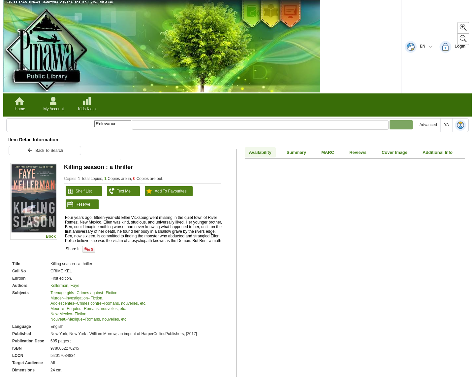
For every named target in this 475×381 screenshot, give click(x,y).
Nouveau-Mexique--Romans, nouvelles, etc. (88, 319)
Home (20, 109)
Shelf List (79, 191)
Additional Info (438, 152)
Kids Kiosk (87, 109)
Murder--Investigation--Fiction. (76, 298)
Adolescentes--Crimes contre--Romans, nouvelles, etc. (98, 303)
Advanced (428, 124)
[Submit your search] (401, 124)
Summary (296, 152)
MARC (327, 152)
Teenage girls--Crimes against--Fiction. (84, 293)
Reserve (78, 204)
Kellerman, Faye (64, 285)
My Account (53, 109)
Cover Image (394, 152)
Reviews (357, 152)
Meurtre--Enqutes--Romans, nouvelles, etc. (88, 308)
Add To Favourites (166, 191)
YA (446, 124)
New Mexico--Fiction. (68, 314)
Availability (260, 152)
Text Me (119, 191)
